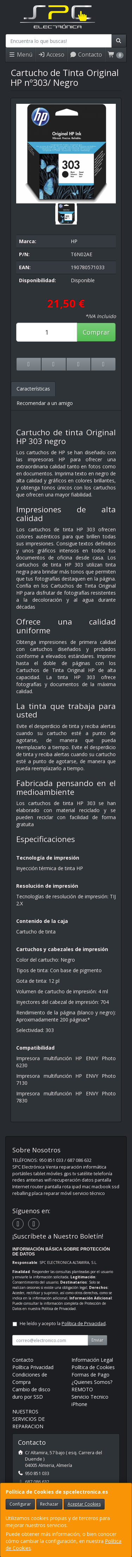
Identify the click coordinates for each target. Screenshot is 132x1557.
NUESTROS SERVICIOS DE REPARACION (28, 1419)
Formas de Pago (90, 1374)
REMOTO (82, 1389)
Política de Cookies (93, 1367)
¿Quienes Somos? (91, 1382)
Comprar (96, 332)
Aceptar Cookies (84, 1504)
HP (74, 241)
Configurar (20, 1504)
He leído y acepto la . (63, 1324)
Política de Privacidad (59, 1308)
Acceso (51, 54)
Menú (20, 54)
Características (33, 388)
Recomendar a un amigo (45, 403)
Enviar (97, 1340)
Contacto (86, 54)
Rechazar (49, 1504)
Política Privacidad (33, 1367)
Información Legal (92, 1359)
